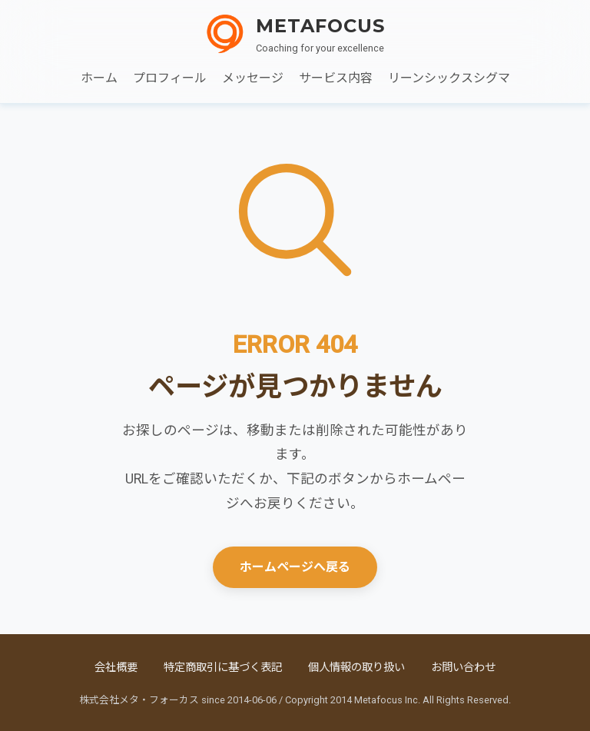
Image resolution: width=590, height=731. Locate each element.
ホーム (99, 78)
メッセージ (252, 78)
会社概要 (116, 667)
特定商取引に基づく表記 (223, 667)
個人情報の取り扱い (356, 667)
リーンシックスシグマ (449, 78)
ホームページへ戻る (295, 567)
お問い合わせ (463, 667)
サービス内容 (336, 78)
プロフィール (170, 78)
